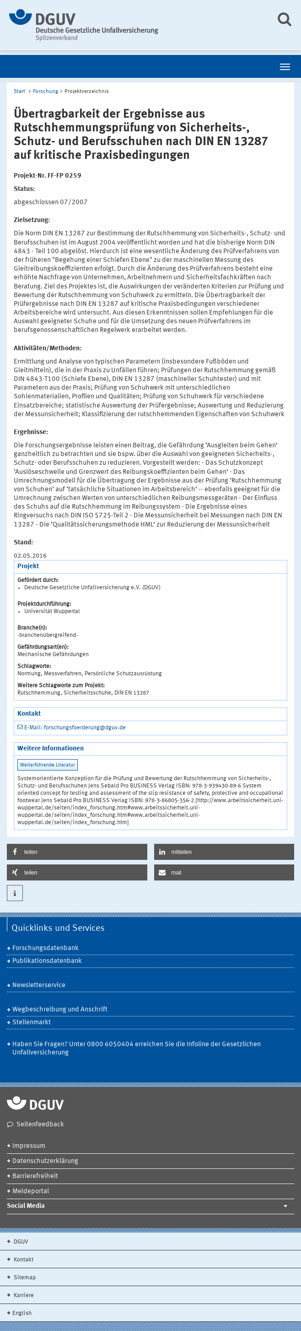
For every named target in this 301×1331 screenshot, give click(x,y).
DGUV (20, 1242)
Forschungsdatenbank (45, 948)
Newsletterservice (38, 985)
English (22, 1313)
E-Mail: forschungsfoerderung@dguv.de (75, 728)
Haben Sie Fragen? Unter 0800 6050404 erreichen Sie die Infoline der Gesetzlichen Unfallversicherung (136, 1048)
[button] (77, 852)
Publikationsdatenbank (47, 961)
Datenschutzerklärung (45, 1161)
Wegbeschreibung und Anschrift (60, 1009)
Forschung (45, 91)
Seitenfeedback (40, 1124)
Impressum (28, 1146)
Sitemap (24, 1278)
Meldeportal (30, 1191)
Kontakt (22, 1260)
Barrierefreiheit (35, 1176)
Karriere (23, 1295)
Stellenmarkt (31, 1022)
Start (19, 91)
